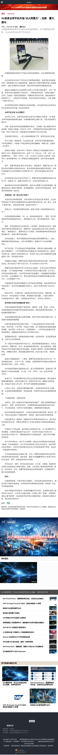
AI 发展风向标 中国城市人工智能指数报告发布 (18, 632)
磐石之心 (23, 27)
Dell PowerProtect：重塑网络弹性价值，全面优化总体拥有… (24, 598)
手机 (8, 503)
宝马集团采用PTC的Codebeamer (14, 651)
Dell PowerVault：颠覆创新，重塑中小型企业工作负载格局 (23, 646)
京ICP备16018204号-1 (27, 741)
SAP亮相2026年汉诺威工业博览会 (14, 618)
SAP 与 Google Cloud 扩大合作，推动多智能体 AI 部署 (22, 603)
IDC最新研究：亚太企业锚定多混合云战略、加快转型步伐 (24, 592)
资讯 (3, 14)
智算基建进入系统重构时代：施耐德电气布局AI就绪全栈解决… (24, 622)
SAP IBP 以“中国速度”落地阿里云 (14, 627)
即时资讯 (4, 559)
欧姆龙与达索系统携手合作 (12, 608)
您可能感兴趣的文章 (9, 663)
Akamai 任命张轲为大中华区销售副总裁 (16, 637)
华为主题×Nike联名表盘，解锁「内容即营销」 (18, 642)
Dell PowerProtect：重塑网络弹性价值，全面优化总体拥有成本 (42, 684)
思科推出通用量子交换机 (11, 613)
